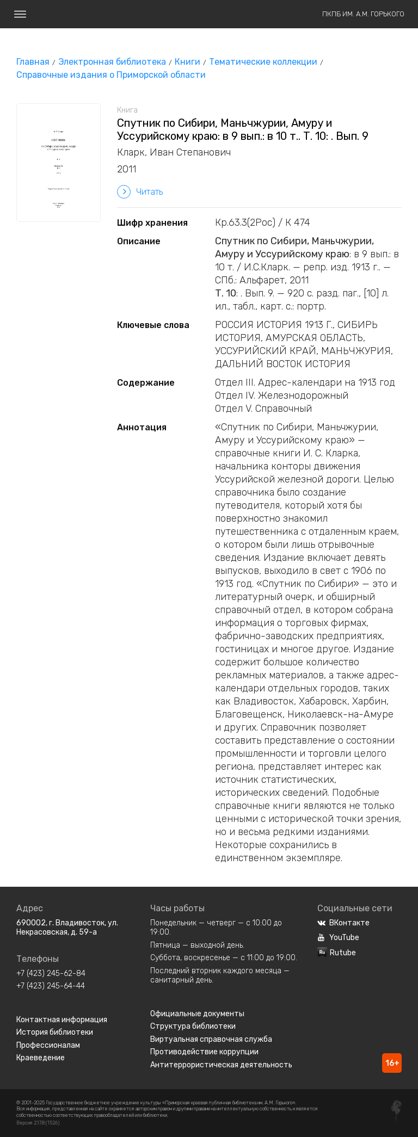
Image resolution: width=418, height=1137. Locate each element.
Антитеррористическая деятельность (221, 1065)
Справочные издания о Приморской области (111, 75)
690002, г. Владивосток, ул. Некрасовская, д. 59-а (67, 927)
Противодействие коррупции (204, 1051)
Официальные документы (197, 1013)
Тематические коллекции (263, 62)
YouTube (338, 937)
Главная (33, 62)
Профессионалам (48, 1045)
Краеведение (40, 1057)
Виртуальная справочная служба (211, 1039)
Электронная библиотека (112, 62)
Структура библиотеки (193, 1026)
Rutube (336, 952)
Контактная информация (61, 1019)
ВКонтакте (343, 923)
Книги (187, 62)
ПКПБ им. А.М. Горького (363, 14)
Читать (140, 192)
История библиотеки (54, 1032)
